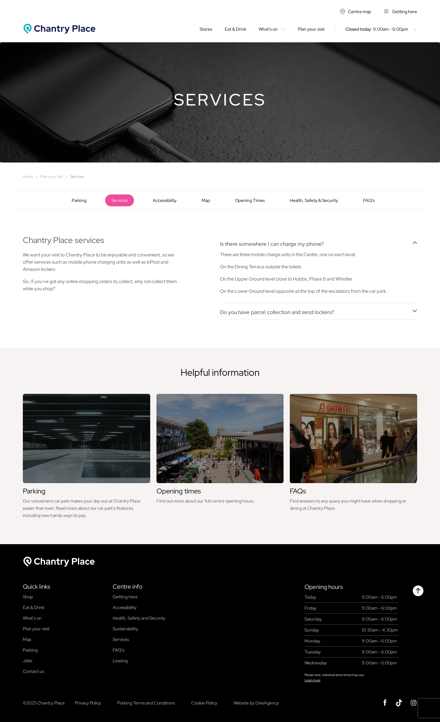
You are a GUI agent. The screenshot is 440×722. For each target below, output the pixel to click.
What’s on (268, 29)
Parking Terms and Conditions (146, 703)
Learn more (312, 680)
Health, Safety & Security (314, 200)
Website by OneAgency (256, 703)
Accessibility (165, 200)
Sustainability (125, 629)
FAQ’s (369, 200)
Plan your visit (311, 29)
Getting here (125, 597)
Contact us (33, 671)
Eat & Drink (235, 29)
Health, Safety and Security (139, 618)
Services (119, 200)
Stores (206, 29)
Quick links (36, 587)
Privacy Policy (88, 703)
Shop (28, 597)
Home (28, 176)
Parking (79, 200)
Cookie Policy (204, 703)
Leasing (120, 660)
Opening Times (250, 200)
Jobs (27, 660)
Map (206, 200)
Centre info (127, 587)
